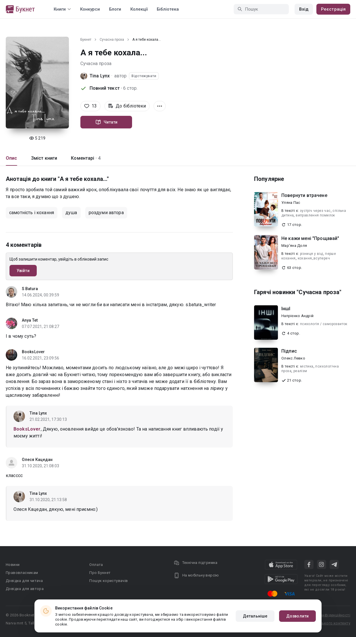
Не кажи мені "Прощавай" (310, 238)
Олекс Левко (293, 358)
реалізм (300, 371)
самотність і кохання (31, 212)
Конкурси (90, 9)
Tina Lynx (100, 76)
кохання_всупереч (314, 258)
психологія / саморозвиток (323, 324)
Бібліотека (168, 9)
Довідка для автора (25, 589)
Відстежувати (143, 76)
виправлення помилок (315, 215)
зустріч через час (315, 211)
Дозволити (297, 616)
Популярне (269, 178)
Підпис (289, 351)
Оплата (96, 564)
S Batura (30, 288)
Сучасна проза (112, 40)
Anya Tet (30, 320)
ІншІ (286, 308)
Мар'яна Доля (294, 245)
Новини (13, 564)
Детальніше (255, 616)
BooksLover (33, 351)
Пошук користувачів (108, 581)
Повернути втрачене (304, 195)
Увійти (23, 270)
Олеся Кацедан (37, 459)
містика (307, 366)
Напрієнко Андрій (297, 316)
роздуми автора (106, 212)
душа (71, 212)
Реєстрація (333, 9)
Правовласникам (22, 572)
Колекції (139, 9)
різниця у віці (311, 254)
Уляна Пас (290, 202)
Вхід (303, 9)
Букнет (85, 40)
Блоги (115, 9)
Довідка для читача (24, 581)
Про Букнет (100, 572)
